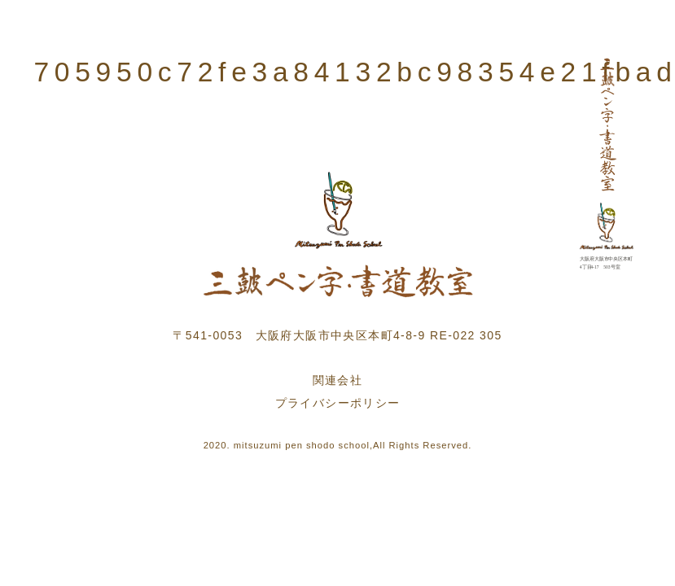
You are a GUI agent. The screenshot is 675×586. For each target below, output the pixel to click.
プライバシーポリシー (338, 402)
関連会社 (338, 380)
